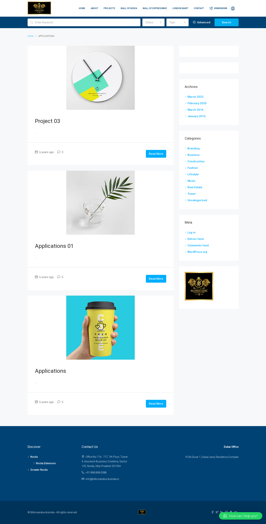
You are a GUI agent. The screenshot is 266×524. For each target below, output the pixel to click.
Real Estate (195, 187)
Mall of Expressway (155, 8)
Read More (156, 153)
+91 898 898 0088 (96, 472)
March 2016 (195, 109)
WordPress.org (197, 252)
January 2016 (197, 116)
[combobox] (153, 22)
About (94, 8)
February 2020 (197, 103)
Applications (50, 371)
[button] (240, 516)
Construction (196, 161)
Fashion (193, 168)
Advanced (201, 22)
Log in (191, 232)
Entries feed (196, 239)
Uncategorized (197, 200)
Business (194, 155)
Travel (191, 193)
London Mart (180, 8)
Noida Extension (46, 463)
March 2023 (195, 96)
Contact (199, 8)
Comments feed (198, 245)
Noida (34, 456)
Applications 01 (54, 246)
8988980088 (218, 8)
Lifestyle (193, 174)
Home (82, 8)
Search (226, 22)
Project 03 (47, 121)
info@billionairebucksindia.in (102, 479)
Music (191, 181)
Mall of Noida (129, 8)
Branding (194, 148)
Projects (109, 8)
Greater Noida (39, 469)
